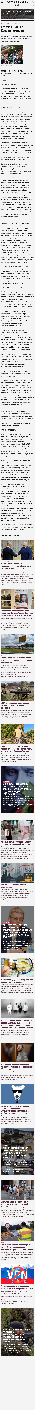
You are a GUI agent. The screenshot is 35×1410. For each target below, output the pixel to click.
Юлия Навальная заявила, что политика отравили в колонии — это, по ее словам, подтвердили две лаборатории (17, 789)
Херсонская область (7, 561)
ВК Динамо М (5, 23)
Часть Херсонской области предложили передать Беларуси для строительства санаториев (17, 566)
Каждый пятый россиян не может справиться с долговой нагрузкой (16, 843)
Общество (7, 922)
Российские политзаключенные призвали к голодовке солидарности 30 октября (17, 1066)
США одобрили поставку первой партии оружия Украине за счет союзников (15, 705)
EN (33, 5)
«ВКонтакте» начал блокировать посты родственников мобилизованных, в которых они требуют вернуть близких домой (15, 1109)
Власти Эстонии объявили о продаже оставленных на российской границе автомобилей (17, 660)
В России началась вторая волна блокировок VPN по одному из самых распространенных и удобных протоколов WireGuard (17, 1290)
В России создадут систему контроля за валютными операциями (17, 980)
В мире (6, 1145)
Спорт (17, 5)
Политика (6, 781)
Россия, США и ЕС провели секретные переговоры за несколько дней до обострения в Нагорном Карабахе (15, 1153)
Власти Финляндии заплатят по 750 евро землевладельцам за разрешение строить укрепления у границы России (17, 1336)
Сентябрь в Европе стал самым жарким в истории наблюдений (14, 1203)
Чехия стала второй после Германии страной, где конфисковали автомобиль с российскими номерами (17, 1247)
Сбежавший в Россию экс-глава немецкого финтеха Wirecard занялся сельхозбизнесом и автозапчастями (17, 613)
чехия (2, 1242)
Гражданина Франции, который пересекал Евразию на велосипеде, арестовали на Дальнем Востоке (16, 748)
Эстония (3, 655)
